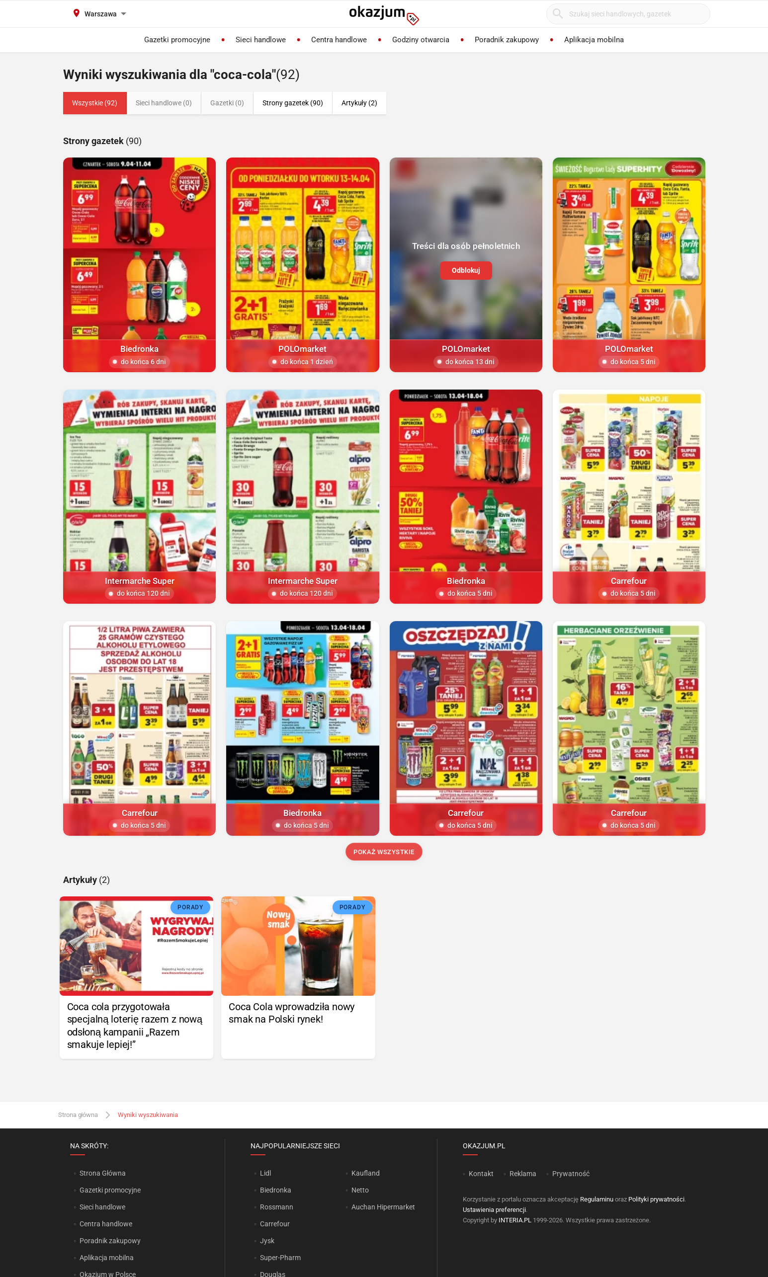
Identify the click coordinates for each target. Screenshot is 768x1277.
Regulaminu (596, 1199)
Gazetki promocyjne (110, 1190)
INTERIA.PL (515, 1220)
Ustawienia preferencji (494, 1209)
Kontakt (481, 1174)
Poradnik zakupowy (110, 1241)
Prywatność (571, 1174)
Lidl (265, 1173)
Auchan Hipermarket (383, 1207)
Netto (360, 1190)
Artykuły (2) (359, 103)
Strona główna (78, 1114)
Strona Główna (103, 1173)
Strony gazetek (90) (292, 103)
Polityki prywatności (656, 1199)
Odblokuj (465, 270)
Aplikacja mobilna (107, 1258)
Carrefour (275, 1224)
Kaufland (365, 1173)
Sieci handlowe (102, 1207)
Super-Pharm (280, 1258)
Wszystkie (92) (94, 103)
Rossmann (276, 1207)
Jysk (267, 1241)
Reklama (523, 1174)
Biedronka (275, 1190)
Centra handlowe (106, 1224)
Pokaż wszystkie (384, 852)
